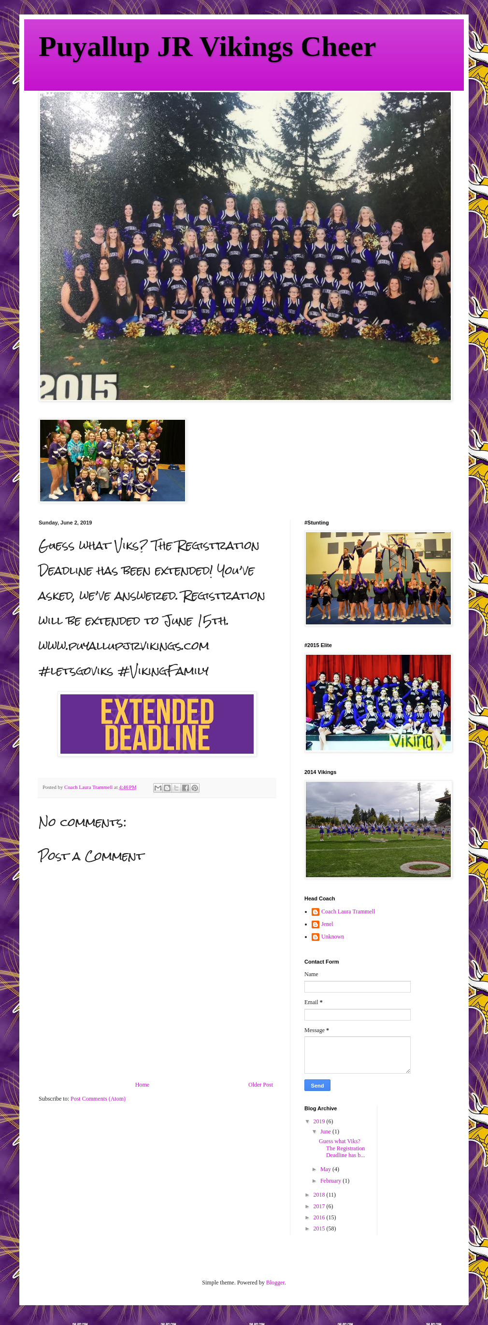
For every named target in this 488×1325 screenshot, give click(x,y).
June (326, 1131)
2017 (320, 1206)
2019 (320, 1121)
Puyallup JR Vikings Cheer (207, 46)
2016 (320, 1217)
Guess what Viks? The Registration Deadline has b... (342, 1148)
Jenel (327, 924)
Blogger (275, 1282)
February (331, 1180)
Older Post (260, 1084)
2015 (320, 1228)
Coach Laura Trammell (348, 911)
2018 (320, 1194)
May (326, 1169)
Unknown (332, 936)
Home (142, 1084)
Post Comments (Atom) (98, 1098)
